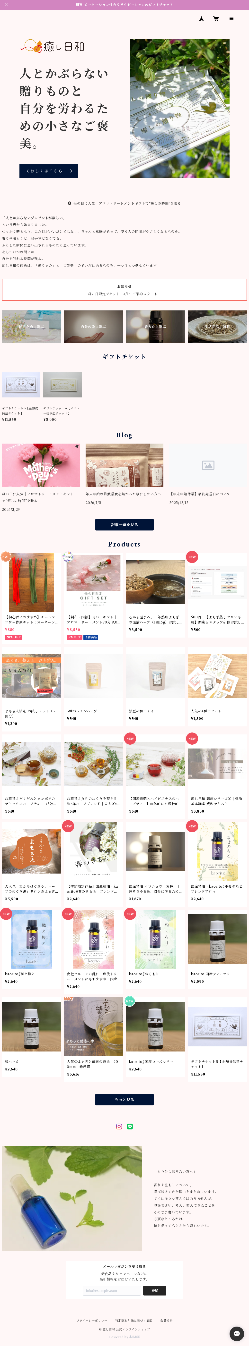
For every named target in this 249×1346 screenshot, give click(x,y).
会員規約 (166, 1320)
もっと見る (124, 1099)
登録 (154, 1290)
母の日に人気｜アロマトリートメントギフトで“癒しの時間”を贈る (124, 203)
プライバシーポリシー (91, 1320)
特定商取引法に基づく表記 (134, 1320)
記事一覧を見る (124, 524)
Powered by (124, 1337)
